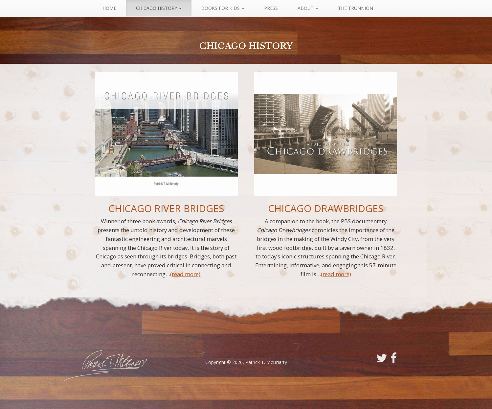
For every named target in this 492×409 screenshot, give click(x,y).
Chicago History (159, 8)
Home (109, 8)
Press (271, 8)
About (308, 8)
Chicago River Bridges (166, 208)
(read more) (185, 274)
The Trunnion (355, 8)
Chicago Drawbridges (325, 208)
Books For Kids (222, 8)
